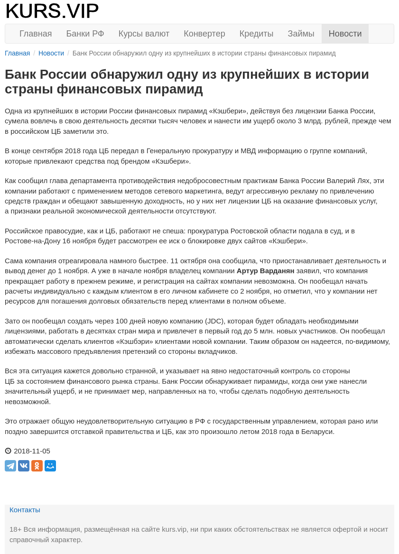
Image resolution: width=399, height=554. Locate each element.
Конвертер (204, 33)
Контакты (24, 510)
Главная (35, 33)
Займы (301, 33)
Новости (345, 33)
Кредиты (257, 33)
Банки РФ (85, 33)
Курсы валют (144, 33)
